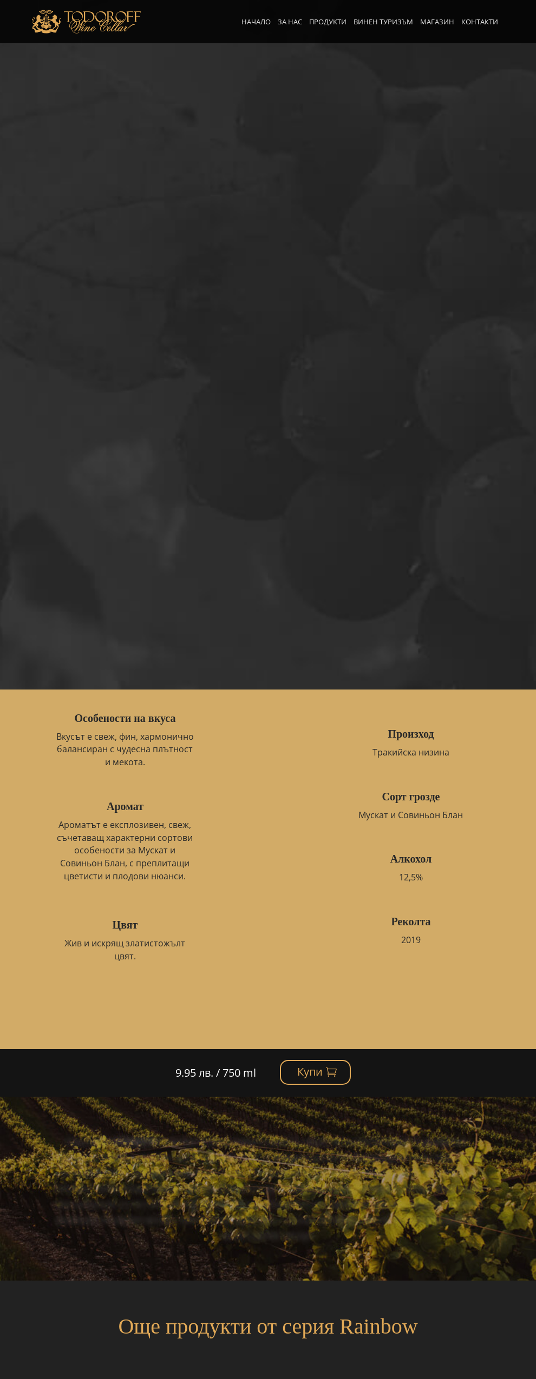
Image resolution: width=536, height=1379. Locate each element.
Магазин (437, 22)
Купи (441, 86)
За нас (290, 22)
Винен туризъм (383, 22)
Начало (256, 22)
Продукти (328, 22)
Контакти (479, 22)
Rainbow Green (157, 81)
